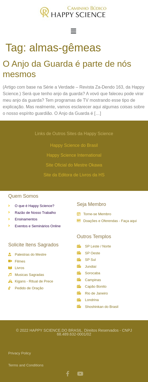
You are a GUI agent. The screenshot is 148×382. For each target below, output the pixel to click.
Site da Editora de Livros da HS (74, 175)
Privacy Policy (19, 353)
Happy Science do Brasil (74, 145)
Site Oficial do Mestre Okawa (74, 165)
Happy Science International (74, 155)
